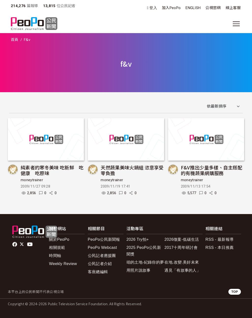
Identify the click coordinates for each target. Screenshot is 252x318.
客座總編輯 (98, 272)
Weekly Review (63, 264)
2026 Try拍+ (137, 239)
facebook (15, 244)
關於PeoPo (59, 239)
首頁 (14, 40)
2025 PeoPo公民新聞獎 (143, 250)
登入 (153, 8)
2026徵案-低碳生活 (181, 239)
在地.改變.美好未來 (181, 262)
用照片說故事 (138, 270)
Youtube (30, 244)
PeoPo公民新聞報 (104, 239)
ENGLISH (193, 8)
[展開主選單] (236, 24)
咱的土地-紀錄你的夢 (145, 262)
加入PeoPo (171, 8)
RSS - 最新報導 (219, 239)
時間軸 (55, 256)
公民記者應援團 (102, 256)
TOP (234, 291)
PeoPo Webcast (102, 247)
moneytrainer (32, 180)
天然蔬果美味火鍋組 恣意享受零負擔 (132, 170)
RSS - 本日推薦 (219, 247)
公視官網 (212, 8)
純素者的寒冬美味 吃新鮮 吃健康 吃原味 (52, 170)
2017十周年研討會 (181, 247)
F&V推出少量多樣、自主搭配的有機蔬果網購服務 (211, 170)
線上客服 (233, 8)
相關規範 (57, 247)
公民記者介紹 (100, 264)
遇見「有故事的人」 (182, 270)
